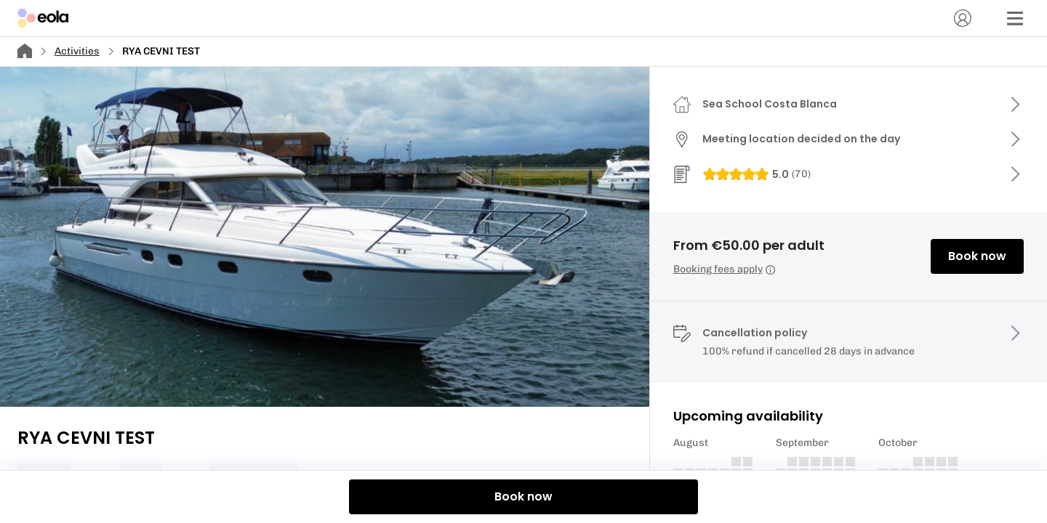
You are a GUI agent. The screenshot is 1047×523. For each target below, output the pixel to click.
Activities (77, 51)
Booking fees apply (724, 269)
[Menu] (1015, 18)
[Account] (962, 18)
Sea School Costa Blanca (769, 104)
